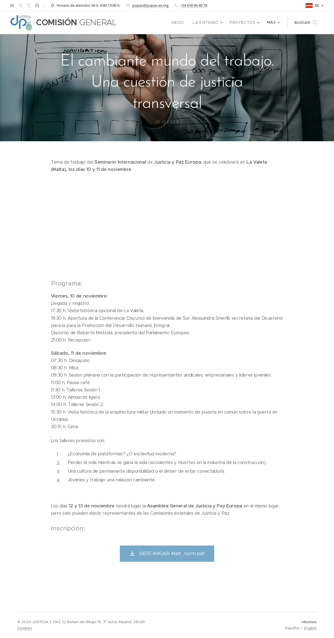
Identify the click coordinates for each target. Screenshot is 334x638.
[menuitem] (139, 23)
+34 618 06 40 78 (193, 5)
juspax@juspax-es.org (150, 5)
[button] (306, 23)
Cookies (24, 628)
